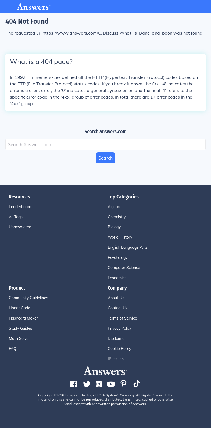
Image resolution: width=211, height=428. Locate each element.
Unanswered (20, 227)
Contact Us (117, 308)
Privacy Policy (120, 328)
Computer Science (124, 267)
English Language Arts (128, 247)
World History (120, 237)
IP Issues (116, 358)
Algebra (114, 206)
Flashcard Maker (23, 318)
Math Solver (19, 338)
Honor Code (19, 308)
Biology (114, 227)
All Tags (16, 216)
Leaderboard (20, 206)
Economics (117, 277)
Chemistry (117, 216)
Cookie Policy (119, 348)
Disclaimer (117, 338)
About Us (116, 297)
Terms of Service (122, 318)
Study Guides (20, 328)
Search (105, 158)
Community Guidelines (28, 297)
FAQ (12, 348)
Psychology (117, 257)
